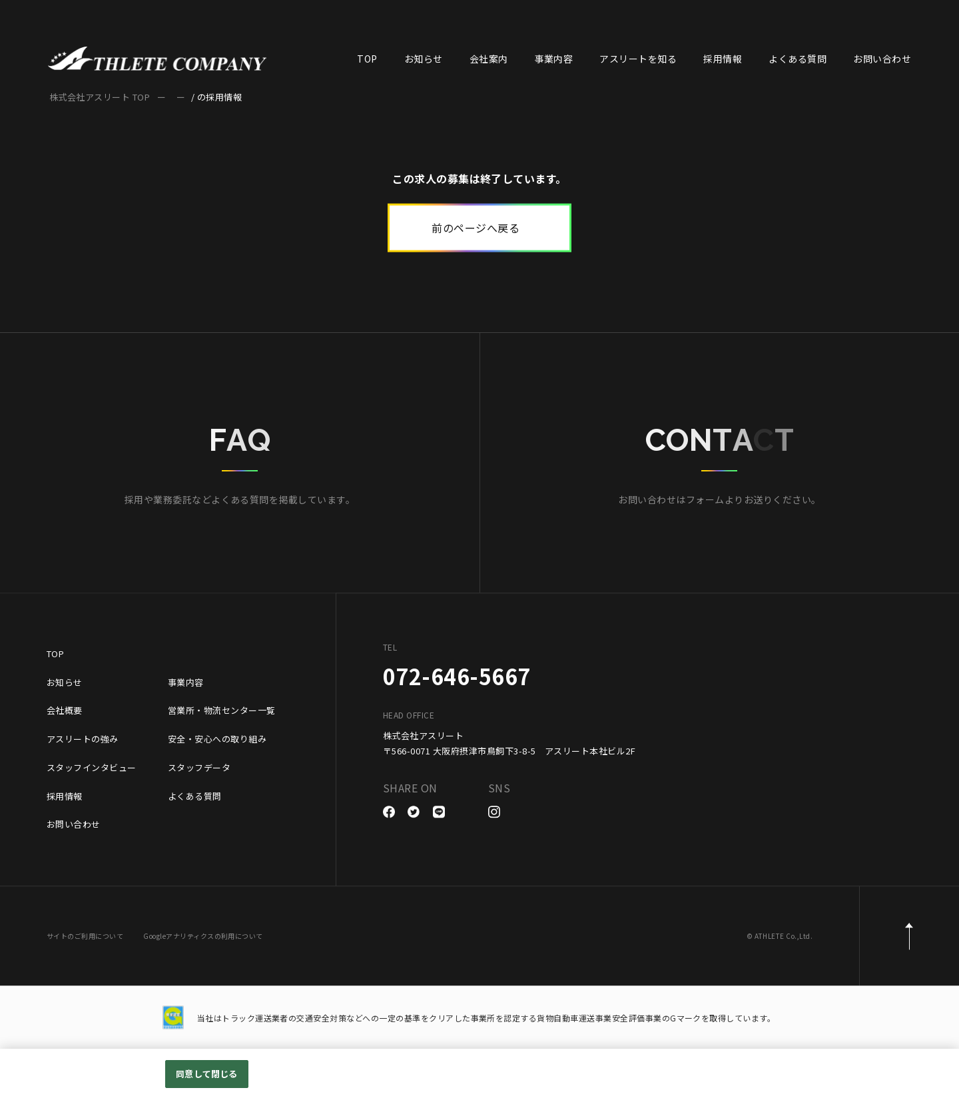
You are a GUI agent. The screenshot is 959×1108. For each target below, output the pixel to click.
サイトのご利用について (85, 939)
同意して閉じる (206, 1073)
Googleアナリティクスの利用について (203, 939)
